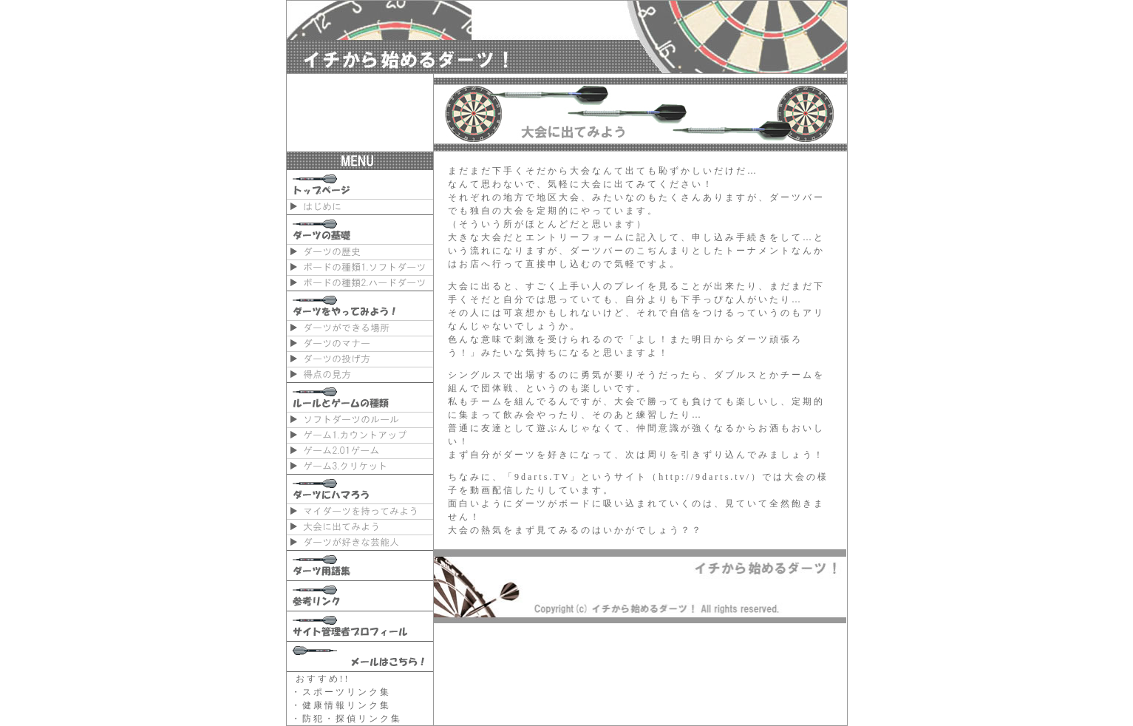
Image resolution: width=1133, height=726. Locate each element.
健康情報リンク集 (346, 705)
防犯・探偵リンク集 (352, 718)
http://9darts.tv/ (705, 477)
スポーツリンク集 (346, 692)
